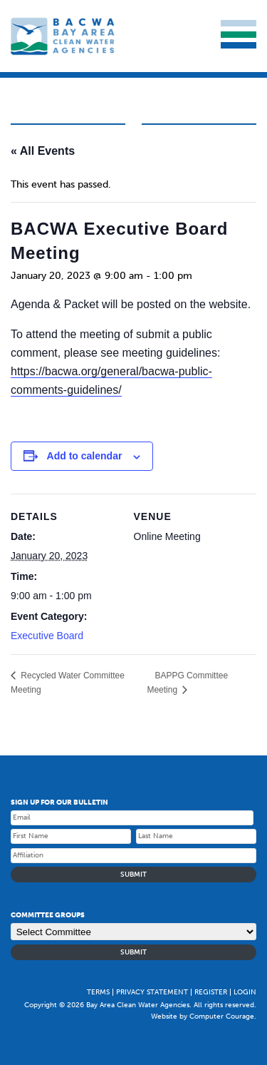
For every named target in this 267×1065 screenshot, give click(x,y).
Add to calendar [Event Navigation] (84, 456)
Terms (98, 992)
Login (245, 992)
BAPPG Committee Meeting (187, 683)
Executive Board (47, 635)
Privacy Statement (152, 992)
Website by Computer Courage (202, 1016)
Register (210, 992)
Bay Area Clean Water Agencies (64, 36)
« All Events (43, 151)
